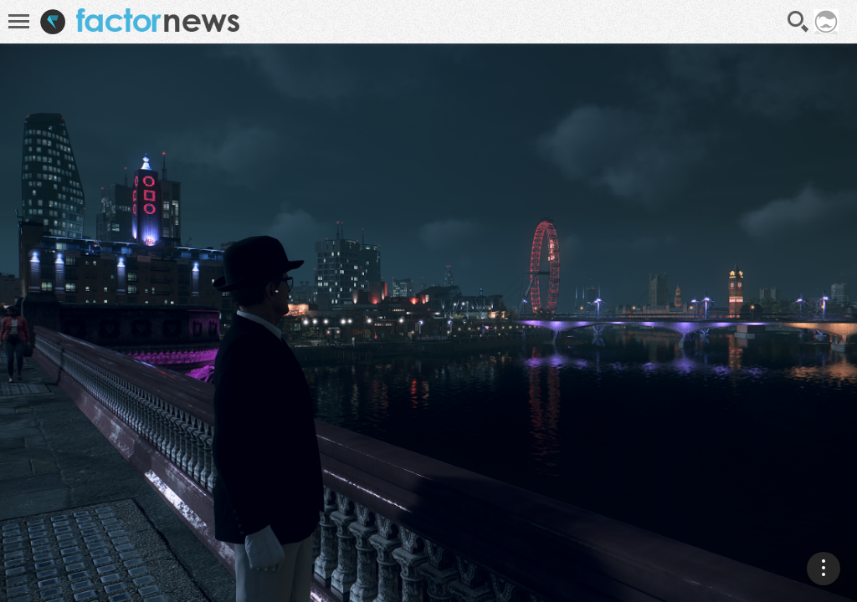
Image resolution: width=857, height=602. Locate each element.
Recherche (798, 21)
